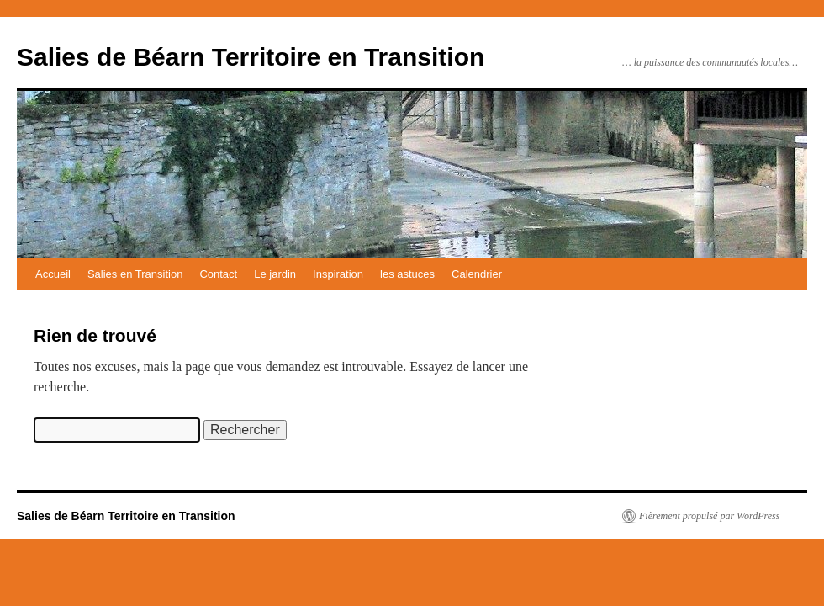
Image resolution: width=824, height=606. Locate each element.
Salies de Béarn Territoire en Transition (250, 57)
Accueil (53, 274)
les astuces (407, 274)
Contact (218, 274)
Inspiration (338, 274)
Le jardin (275, 274)
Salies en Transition (134, 274)
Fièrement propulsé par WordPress (709, 516)
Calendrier (477, 274)
